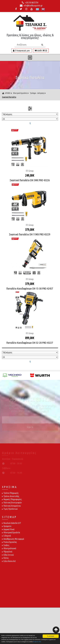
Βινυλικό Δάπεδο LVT (11, 523)
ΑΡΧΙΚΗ (6, 93)
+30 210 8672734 (30, 2)
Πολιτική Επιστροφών (12, 502)
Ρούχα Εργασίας (9, 542)
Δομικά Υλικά (8, 529)
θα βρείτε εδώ (37, 642)
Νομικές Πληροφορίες (12, 499)
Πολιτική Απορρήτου (11, 505)
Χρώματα (6, 526)
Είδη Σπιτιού (8, 554)
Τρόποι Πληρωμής (10, 493)
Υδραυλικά (7, 551)
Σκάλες (5, 545)
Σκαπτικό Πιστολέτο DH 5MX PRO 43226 (30, 180)
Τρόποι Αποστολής (10, 496)
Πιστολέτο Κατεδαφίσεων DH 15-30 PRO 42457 (29, 288)
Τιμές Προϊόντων (10, 509)
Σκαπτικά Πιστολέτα (9, 97)
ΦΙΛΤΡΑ (30, 108)
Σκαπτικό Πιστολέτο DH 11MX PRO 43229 (29, 234)
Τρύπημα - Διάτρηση (37, 93)
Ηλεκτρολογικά (9, 548)
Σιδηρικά (6, 535)
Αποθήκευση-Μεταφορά (13, 539)
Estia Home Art (9, 561)
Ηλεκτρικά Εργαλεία (20, 93)
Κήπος (5, 558)
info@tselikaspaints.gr (31, 5)
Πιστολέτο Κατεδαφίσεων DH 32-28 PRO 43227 (29, 342)
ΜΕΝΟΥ (30, 58)
